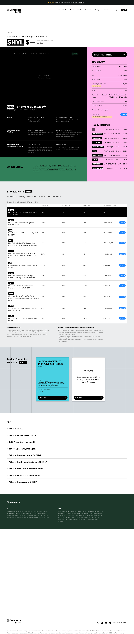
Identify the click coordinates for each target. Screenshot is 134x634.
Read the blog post (78, 3)
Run (75, 54)
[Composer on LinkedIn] (102, 622)
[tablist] (67, 197)
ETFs (10, 32)
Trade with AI (62, 10)
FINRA (93, 631)
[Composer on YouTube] (106, 622)
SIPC (97, 631)
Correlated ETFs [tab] (12, 197)
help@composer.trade (120, 623)
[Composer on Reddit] (110, 622)
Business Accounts (75, 10)
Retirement (88, 10)
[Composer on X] (98, 623)
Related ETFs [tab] (56, 197)
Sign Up (124, 10)
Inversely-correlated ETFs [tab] (27, 197)
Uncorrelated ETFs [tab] (44, 197)
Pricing (97, 10)
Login (116, 10)
